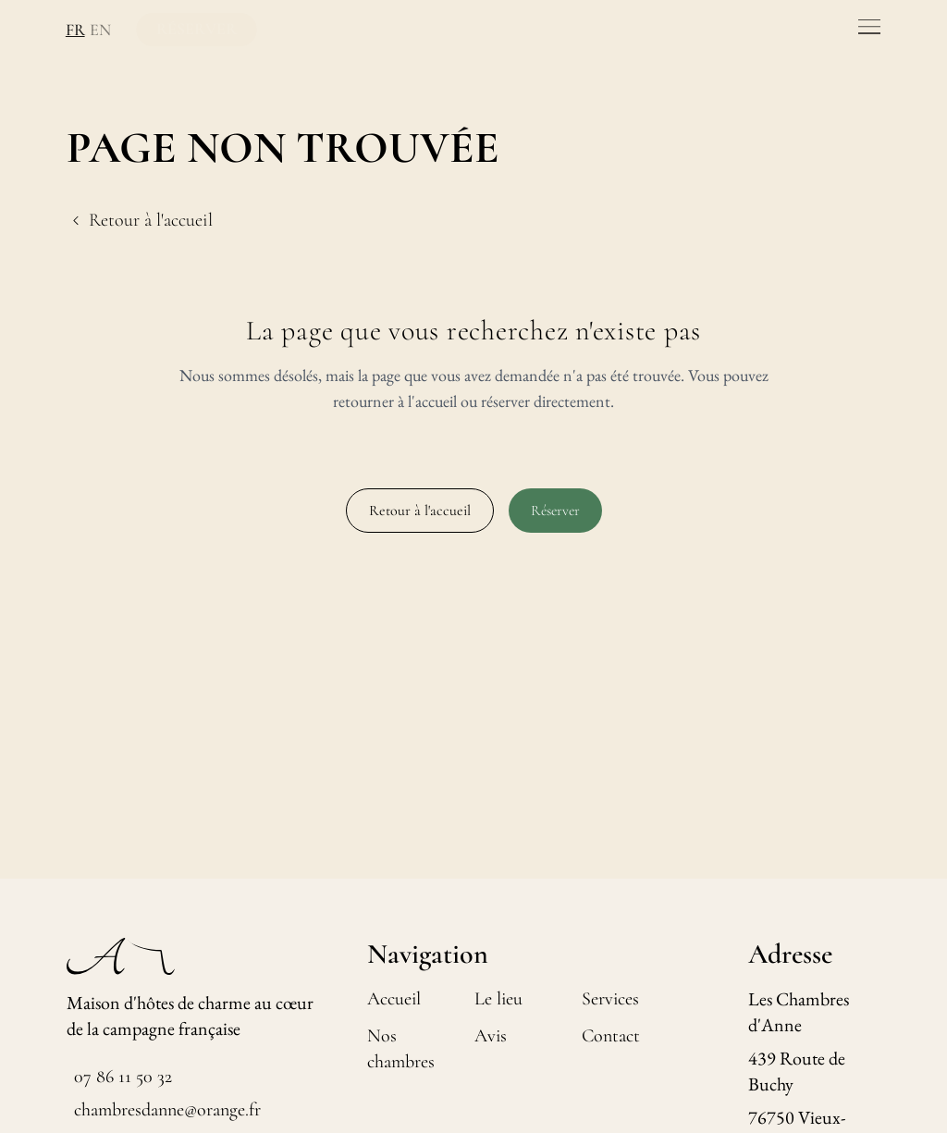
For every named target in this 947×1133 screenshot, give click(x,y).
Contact (611, 1036)
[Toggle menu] (869, 27)
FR (73, 29)
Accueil (394, 999)
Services (610, 999)
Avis (490, 1036)
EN (97, 29)
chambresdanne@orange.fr (167, 1110)
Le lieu (498, 999)
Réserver (555, 510)
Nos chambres (401, 1049)
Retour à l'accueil (420, 510)
